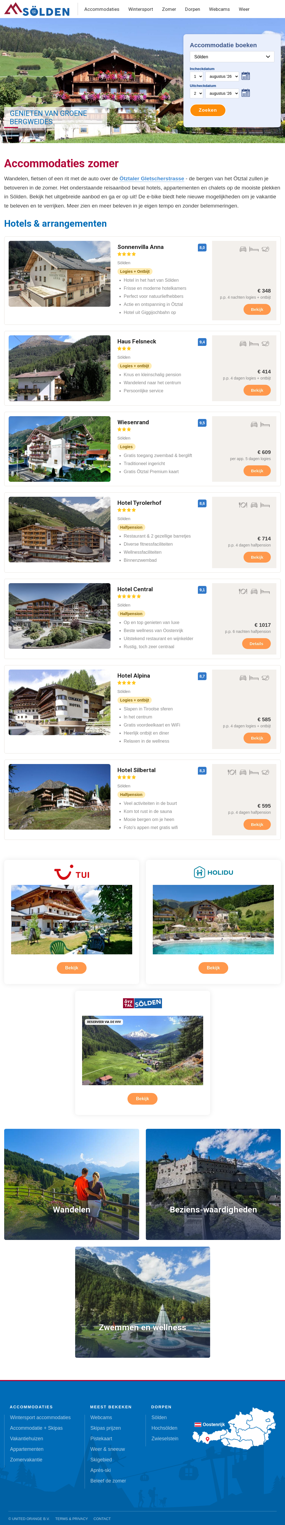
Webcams (219, 9)
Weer (244, 9)
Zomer (169, 9)
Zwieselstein (164, 1434)
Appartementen (26, 1445)
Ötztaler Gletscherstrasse (151, 178)
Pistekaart (101, 1434)
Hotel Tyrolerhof (139, 506)
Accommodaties (101, 9)
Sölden (159, 1413)
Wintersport (140, 9)
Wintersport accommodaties (40, 1413)
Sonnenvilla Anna (140, 250)
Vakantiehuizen (26, 1434)
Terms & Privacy (71, 1514)
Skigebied (101, 1455)
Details (256, 643)
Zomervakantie (26, 1455)
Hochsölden (164, 1424)
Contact (102, 1514)
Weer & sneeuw (107, 1445)
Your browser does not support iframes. (232, 80)
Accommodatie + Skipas (36, 1424)
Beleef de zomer (108, 1476)
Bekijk (257, 309)
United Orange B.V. (31, 1514)
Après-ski (100, 1466)
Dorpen (192, 9)
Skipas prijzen (105, 1424)
